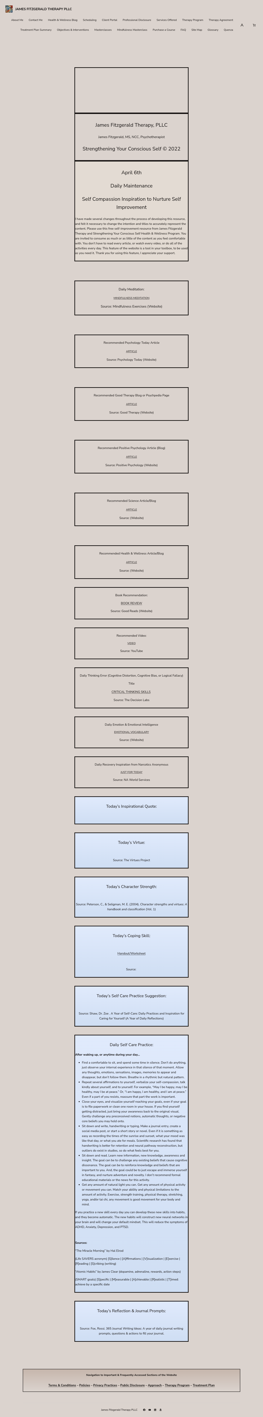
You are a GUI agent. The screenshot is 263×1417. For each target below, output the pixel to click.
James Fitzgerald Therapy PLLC (43, 9)
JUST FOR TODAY (132, 772)
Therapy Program (177, 1385)
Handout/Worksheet (131, 953)
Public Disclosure (132, 1385)
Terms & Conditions (62, 1385)
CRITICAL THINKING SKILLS (131, 692)
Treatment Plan (204, 1385)
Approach (155, 1385)
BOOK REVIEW (131, 603)
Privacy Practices (105, 1385)
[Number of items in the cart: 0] (254, 25)
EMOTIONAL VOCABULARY (131, 732)
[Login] (242, 25)
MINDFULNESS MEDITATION (131, 298)
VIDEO (131, 643)
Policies (84, 1385)
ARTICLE (131, 351)
